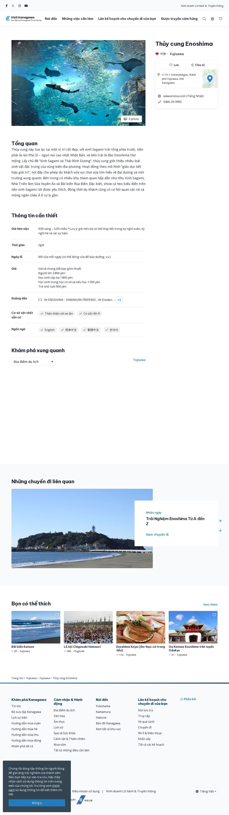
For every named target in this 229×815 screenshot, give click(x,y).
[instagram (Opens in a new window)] (19, 6)
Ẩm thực (59, 722)
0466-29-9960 (172, 102)
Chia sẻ (198, 64)
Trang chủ (17, 678)
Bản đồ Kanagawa (108, 723)
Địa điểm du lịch (64, 710)
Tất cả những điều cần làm (71, 750)
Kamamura (103, 712)
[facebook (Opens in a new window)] (7, 6)
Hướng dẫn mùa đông (26, 740)
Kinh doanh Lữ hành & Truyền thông (202, 6)
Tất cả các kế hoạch (151, 745)
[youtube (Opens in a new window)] (26, 6)
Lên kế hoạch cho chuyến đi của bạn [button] (127, 19)
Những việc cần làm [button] (77, 19)
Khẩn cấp (144, 739)
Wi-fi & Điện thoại (150, 733)
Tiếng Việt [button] (205, 791)
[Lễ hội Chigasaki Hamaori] (88, 632)
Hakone (101, 717)
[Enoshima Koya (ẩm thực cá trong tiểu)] (140, 634)
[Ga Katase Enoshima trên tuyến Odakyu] (193, 634)
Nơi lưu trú (145, 710)
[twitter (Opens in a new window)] (13, 6)
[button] (212, 18)
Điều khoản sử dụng (86, 791)
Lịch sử (58, 727)
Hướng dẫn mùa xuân (26, 723)
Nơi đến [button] (51, 19)
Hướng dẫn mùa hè (24, 729)
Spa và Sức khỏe (64, 733)
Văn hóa (59, 716)
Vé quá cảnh (146, 722)
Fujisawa (177, 54)
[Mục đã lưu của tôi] (220, 18)
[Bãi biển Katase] (35, 632)
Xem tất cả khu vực (108, 729)
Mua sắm (60, 745)
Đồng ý (37, 803)
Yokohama (103, 706)
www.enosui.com (174, 96)
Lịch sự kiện (19, 717)
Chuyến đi (145, 727)
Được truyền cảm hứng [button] (179, 19)
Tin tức (16, 706)
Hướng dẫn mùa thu (25, 735)
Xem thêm (210, 604)
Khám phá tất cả (22, 746)
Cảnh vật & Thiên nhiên (69, 739)
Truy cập (144, 716)
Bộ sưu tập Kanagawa (26, 712)
